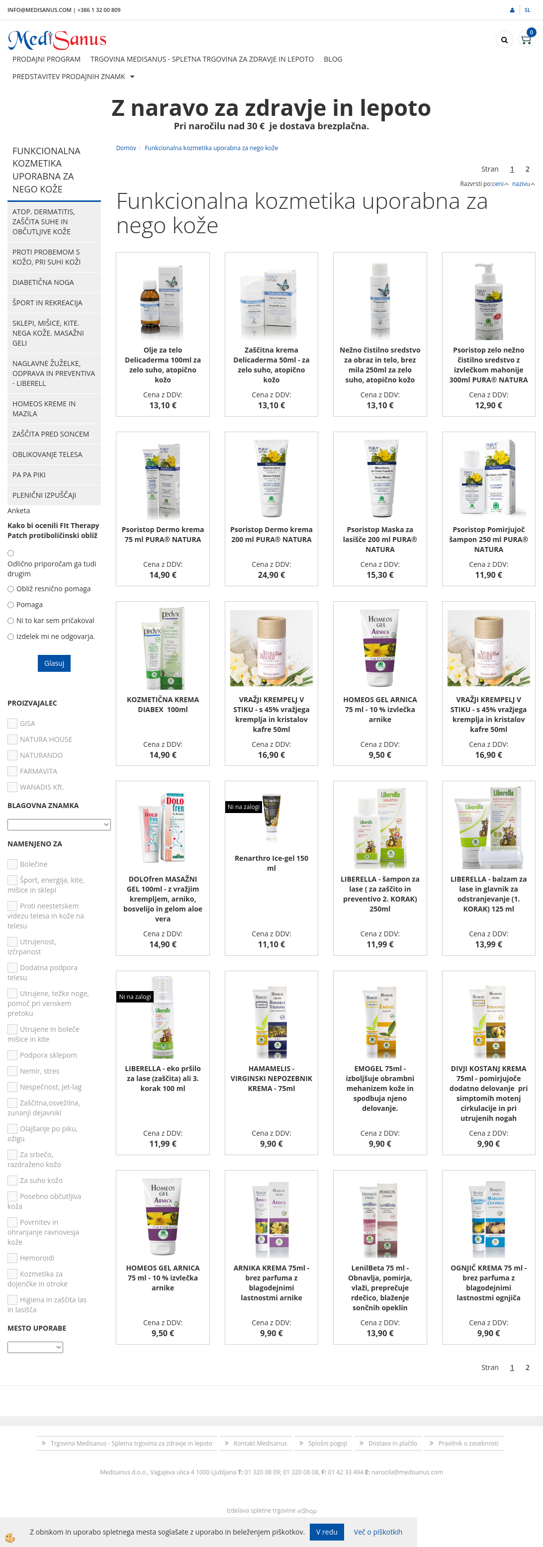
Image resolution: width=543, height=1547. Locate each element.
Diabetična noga (43, 282)
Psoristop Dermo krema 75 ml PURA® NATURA (163, 534)
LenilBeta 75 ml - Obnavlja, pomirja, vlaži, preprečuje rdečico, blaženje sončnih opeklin (380, 1287)
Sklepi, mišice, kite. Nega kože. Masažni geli (48, 333)
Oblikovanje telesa (47, 454)
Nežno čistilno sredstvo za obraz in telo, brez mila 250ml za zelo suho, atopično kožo (380, 364)
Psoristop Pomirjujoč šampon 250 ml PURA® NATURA (488, 539)
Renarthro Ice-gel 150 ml (271, 863)
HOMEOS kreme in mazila (44, 408)
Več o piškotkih (378, 1532)
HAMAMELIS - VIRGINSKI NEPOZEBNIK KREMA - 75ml (271, 1078)
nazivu (524, 184)
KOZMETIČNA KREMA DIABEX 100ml (163, 704)
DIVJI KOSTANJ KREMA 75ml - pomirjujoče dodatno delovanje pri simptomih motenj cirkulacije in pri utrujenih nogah (489, 1093)
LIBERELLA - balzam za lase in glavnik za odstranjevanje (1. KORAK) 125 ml (489, 893)
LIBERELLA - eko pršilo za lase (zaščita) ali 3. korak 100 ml (163, 1078)
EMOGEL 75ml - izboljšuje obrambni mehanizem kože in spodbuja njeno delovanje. (380, 1088)
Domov (126, 148)
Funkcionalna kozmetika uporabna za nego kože (211, 148)
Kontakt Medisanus (260, 1443)
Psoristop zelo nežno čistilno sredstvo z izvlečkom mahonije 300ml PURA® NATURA (489, 364)
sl (528, 9)
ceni (500, 184)
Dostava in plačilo (392, 1443)
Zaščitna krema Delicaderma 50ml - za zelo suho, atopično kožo (271, 364)
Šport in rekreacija (47, 302)
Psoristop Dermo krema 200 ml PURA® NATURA (271, 534)
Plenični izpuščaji (44, 495)
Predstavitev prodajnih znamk (68, 76)
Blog (333, 59)
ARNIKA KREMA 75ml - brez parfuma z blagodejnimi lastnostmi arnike (272, 1282)
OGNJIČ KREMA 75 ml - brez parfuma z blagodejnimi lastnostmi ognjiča (489, 1282)
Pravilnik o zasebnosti (469, 1443)
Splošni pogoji (327, 1443)
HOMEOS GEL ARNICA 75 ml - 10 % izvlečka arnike (380, 709)
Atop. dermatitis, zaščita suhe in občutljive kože (43, 221)
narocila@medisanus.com (407, 1472)
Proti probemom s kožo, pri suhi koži (46, 257)
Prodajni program (46, 59)
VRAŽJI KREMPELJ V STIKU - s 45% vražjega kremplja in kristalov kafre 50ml (271, 714)
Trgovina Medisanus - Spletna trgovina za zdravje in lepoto (202, 59)
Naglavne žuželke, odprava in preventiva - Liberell (53, 373)
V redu (327, 1532)
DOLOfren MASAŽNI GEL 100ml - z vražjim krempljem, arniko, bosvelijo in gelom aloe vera (162, 898)
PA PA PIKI (29, 474)
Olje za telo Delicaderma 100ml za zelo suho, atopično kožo (163, 364)
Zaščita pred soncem (50, 434)
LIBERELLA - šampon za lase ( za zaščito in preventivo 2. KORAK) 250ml (380, 893)
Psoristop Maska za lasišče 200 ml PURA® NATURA (380, 539)
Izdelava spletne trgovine (260, 1510)
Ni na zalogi (244, 807)
